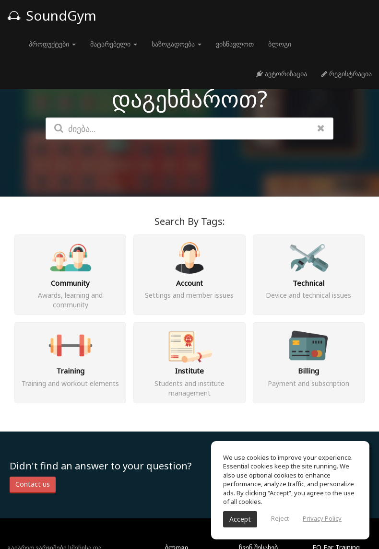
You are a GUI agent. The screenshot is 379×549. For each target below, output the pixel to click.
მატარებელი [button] (113, 43)
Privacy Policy (322, 518)
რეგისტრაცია (346, 73)
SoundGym (51, 15)
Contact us (32, 484)
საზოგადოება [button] (176, 43)
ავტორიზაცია (281, 73)
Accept (240, 519)
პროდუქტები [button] (52, 43)
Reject (280, 518)
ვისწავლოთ (235, 43)
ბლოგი (279, 43)
